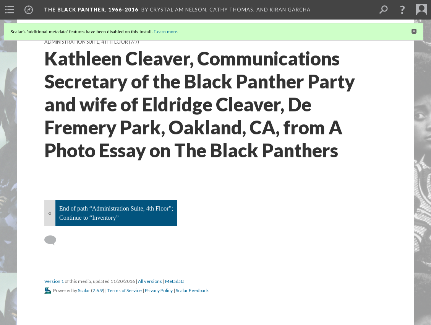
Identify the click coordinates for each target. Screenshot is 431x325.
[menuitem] (9, 9)
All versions (150, 281)
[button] (402, 9)
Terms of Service (124, 290)
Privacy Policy (159, 290)
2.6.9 (97, 290)
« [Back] (49, 213)
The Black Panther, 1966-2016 (91, 10)
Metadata (175, 281)
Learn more (165, 31)
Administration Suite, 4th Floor (86, 42)
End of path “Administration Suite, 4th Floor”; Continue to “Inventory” (116, 213)
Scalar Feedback (192, 290)
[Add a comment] (53, 240)
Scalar (84, 290)
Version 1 (54, 281)
